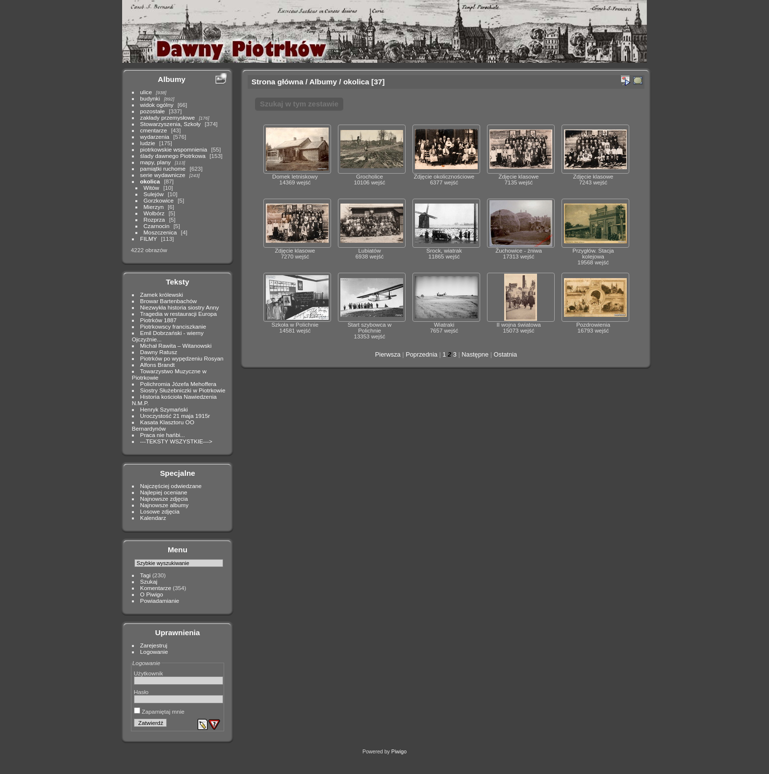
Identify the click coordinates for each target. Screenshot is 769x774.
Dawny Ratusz (159, 352)
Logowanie (154, 651)
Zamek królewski (161, 294)
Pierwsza (388, 354)
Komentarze (155, 588)
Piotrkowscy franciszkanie (173, 326)
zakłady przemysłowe (167, 117)
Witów (151, 187)
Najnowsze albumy (164, 505)
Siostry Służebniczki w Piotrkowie (183, 390)
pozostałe (152, 111)
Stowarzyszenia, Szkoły (170, 124)
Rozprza (154, 219)
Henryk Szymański (164, 409)
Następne (474, 354)
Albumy (171, 79)
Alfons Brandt (157, 364)
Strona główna (278, 81)
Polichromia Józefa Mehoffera (178, 384)
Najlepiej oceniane (163, 492)
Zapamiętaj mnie (159, 711)
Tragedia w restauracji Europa (178, 313)
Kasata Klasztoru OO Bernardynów (163, 425)
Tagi (145, 575)
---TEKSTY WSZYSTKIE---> (176, 441)
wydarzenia (155, 136)
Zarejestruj (154, 645)
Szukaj (148, 581)
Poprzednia (421, 354)
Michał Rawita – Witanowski (176, 345)
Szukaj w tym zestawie (299, 104)
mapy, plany (155, 162)
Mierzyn (154, 207)
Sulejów (154, 194)
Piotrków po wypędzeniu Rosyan (182, 358)
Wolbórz (154, 213)
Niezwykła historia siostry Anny (179, 307)
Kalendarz (153, 518)
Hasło (141, 692)
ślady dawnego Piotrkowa (172, 156)
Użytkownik (148, 673)
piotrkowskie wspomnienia (173, 149)
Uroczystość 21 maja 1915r (175, 416)
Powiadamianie (159, 600)
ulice (146, 92)
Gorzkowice (159, 200)
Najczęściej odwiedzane (171, 486)
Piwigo (399, 751)
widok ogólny (157, 105)
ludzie (147, 143)
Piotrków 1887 (158, 320)
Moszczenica (160, 232)
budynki (150, 98)
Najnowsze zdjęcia (164, 498)
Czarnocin (157, 226)
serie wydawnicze (162, 175)
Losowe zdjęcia (159, 511)
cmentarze (153, 130)
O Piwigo (151, 594)
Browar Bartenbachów (168, 301)
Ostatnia (505, 354)
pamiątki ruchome (163, 168)
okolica (150, 181)
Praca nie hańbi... (162, 435)
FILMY (148, 238)
